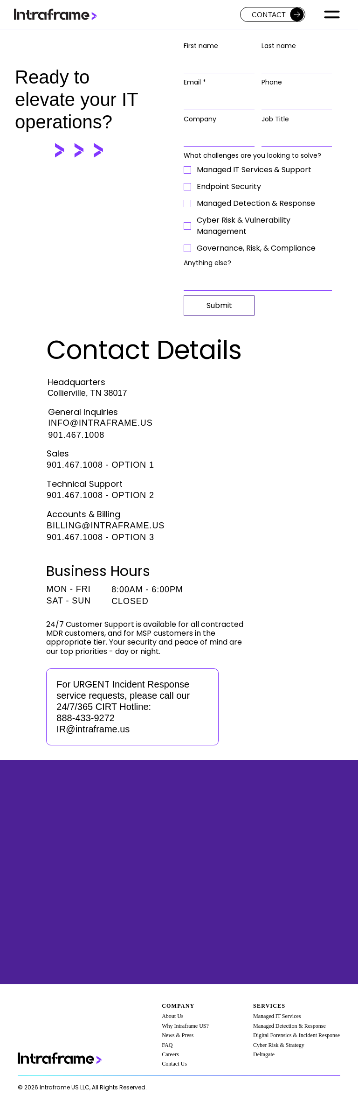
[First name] (216, 63)
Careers (170, 1054)
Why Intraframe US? (185, 1026)
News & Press (177, 1035)
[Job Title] (294, 136)
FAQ (167, 1045)
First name (201, 46)
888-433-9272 (85, 718)
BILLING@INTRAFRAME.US (106, 525)
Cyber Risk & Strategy (278, 1045)
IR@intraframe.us (93, 729)
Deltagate (264, 1054)
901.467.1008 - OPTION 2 (100, 495)
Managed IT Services (277, 1016)
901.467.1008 (76, 435)
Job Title (275, 119)
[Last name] (294, 63)
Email (195, 82)
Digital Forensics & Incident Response (296, 1035)
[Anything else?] (255, 281)
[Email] (216, 100)
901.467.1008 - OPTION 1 (100, 465)
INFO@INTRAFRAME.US (100, 423)
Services (269, 1006)
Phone (272, 82)
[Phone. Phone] (294, 100)
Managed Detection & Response (289, 1026)
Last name (279, 46)
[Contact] (272, 14)
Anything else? (207, 263)
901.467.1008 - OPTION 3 (100, 537)
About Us (172, 1016)
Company (200, 119)
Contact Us (174, 1063)
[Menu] (332, 14)
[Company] (216, 136)
